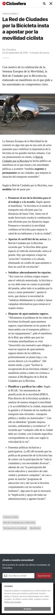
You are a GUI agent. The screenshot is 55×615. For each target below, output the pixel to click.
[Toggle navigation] (51, 3)
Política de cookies (12, 602)
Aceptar (27, 609)
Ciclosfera (11, 49)
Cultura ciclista (9, 13)
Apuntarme (44, 575)
